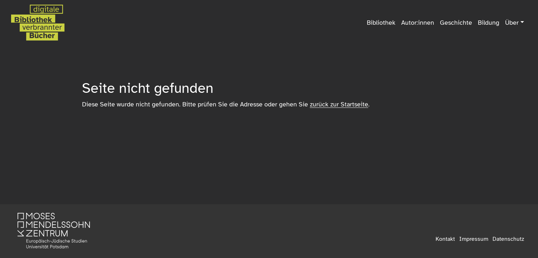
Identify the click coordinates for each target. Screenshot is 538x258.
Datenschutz (508, 239)
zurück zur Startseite (339, 104)
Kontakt (445, 239)
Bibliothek (381, 23)
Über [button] (512, 23)
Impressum (473, 239)
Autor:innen (417, 23)
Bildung (488, 23)
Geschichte (456, 23)
